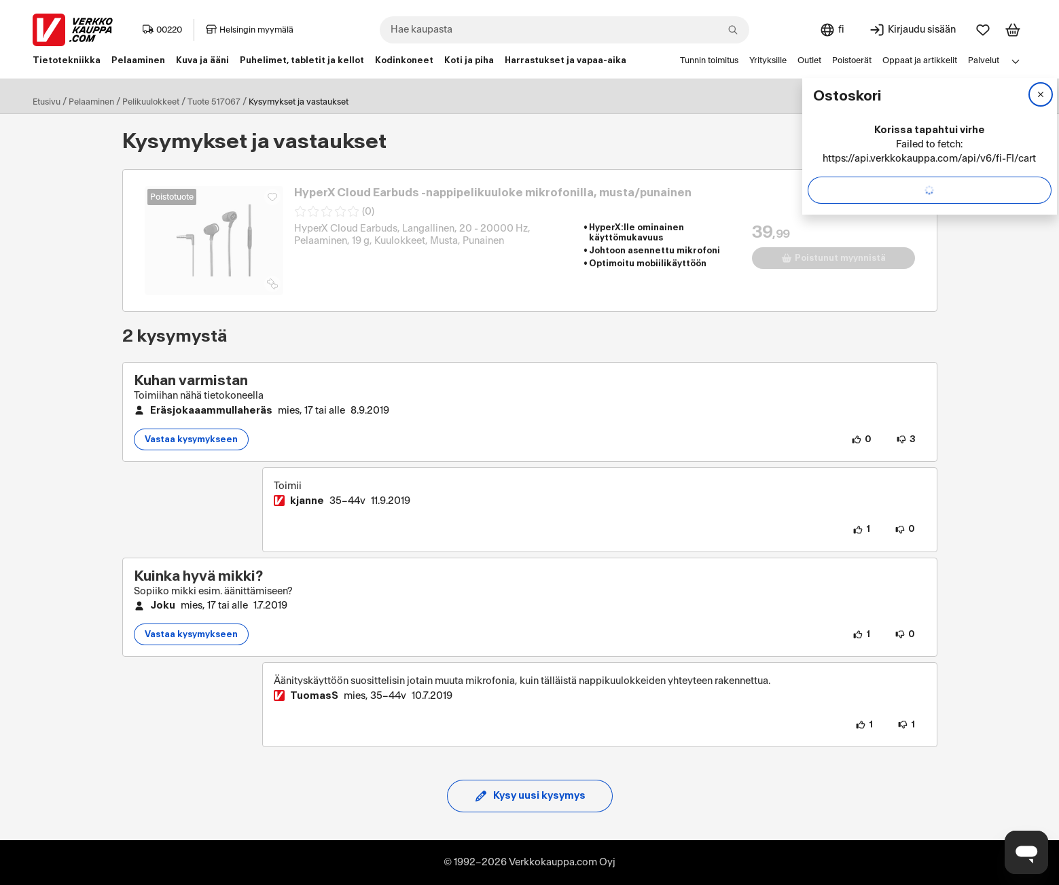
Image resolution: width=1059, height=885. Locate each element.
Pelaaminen (91, 102)
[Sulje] (1041, 94)
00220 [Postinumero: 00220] (162, 29)
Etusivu (46, 102)
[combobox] (564, 29)
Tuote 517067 (213, 102)
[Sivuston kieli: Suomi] (831, 29)
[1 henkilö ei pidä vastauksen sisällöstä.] (906, 725)
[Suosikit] (983, 29)
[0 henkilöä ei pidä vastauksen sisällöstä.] (905, 530)
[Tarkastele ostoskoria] (1012, 29)
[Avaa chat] (1026, 852)
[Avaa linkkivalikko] (1015, 61)
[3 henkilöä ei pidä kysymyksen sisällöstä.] (905, 439)
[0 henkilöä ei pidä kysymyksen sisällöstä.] (905, 634)
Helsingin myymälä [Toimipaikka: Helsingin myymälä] (249, 29)
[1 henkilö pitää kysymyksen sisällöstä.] (861, 634)
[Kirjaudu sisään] (912, 29)
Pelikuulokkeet (150, 102)
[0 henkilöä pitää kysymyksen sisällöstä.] (861, 439)
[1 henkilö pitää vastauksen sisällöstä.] (861, 530)
